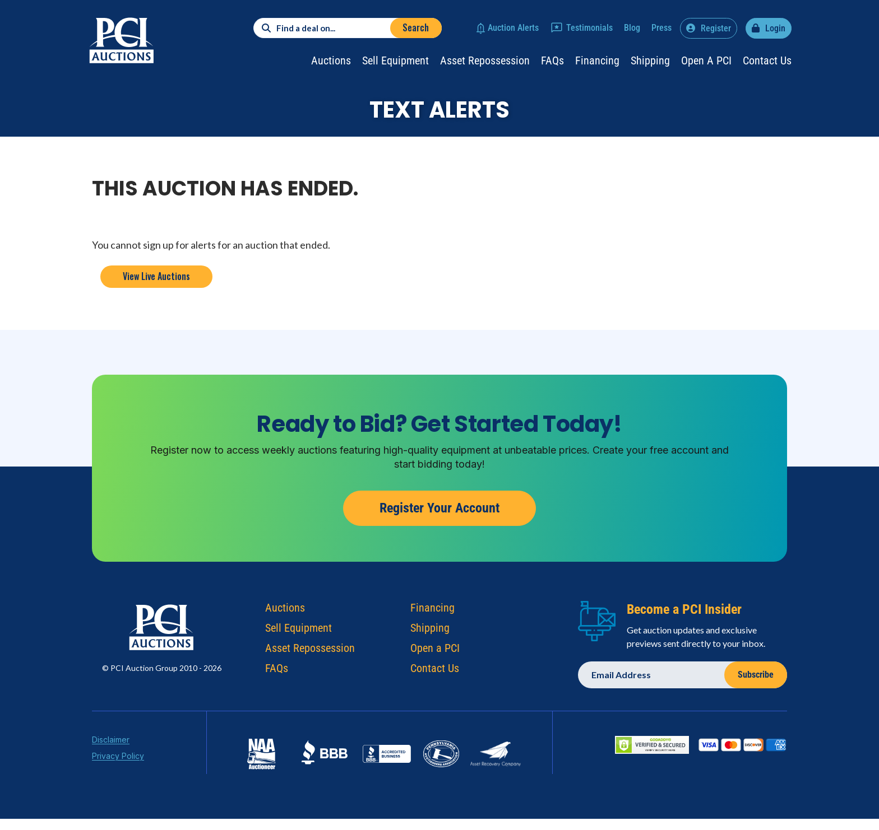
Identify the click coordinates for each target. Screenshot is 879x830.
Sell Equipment (395, 60)
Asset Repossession (485, 60)
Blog (632, 27)
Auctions (331, 60)
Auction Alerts (513, 27)
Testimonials (589, 27)
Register (716, 28)
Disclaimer (110, 742)
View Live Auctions (156, 276)
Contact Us (767, 60)
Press (661, 27)
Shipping (650, 60)
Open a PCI (706, 60)
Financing (597, 60)
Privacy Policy (118, 758)
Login (775, 28)
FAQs (552, 60)
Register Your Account (439, 508)
